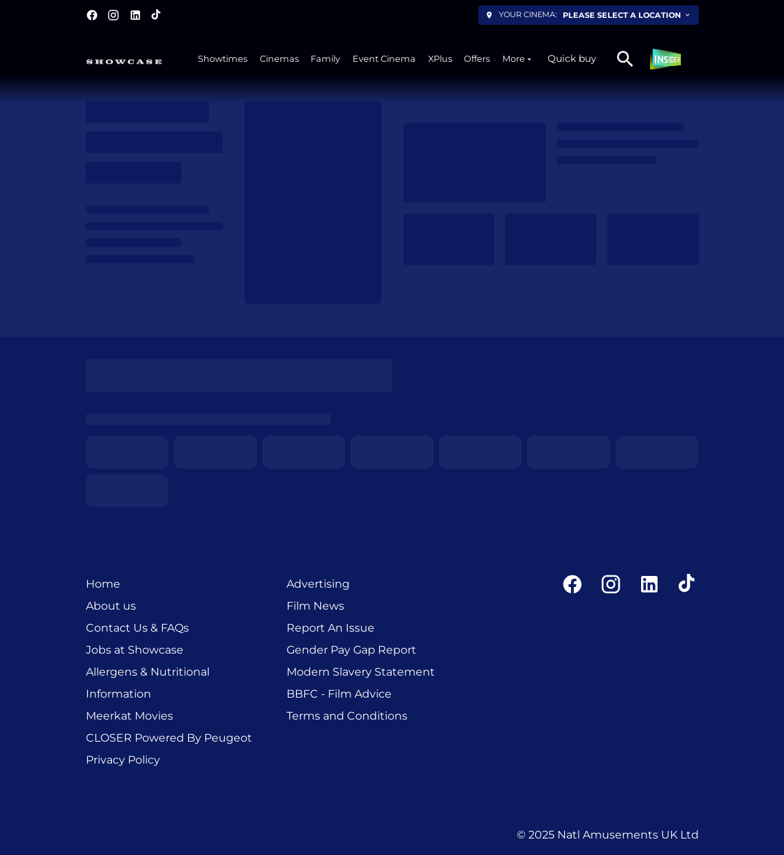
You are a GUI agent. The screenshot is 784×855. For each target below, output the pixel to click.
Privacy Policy (123, 759)
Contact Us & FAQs (137, 627)
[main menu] (365, 59)
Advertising (318, 583)
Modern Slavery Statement (361, 671)
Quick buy (572, 58)
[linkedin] (135, 15)
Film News (315, 605)
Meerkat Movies (129, 715)
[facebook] (92, 15)
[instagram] (113, 15)
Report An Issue (330, 627)
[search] (625, 59)
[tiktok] (156, 15)
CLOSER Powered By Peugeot (169, 737)
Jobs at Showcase (134, 649)
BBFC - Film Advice (339, 693)
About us (111, 605)
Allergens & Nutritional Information (148, 682)
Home (103, 583)
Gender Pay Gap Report (351, 649)
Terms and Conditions (347, 715)
